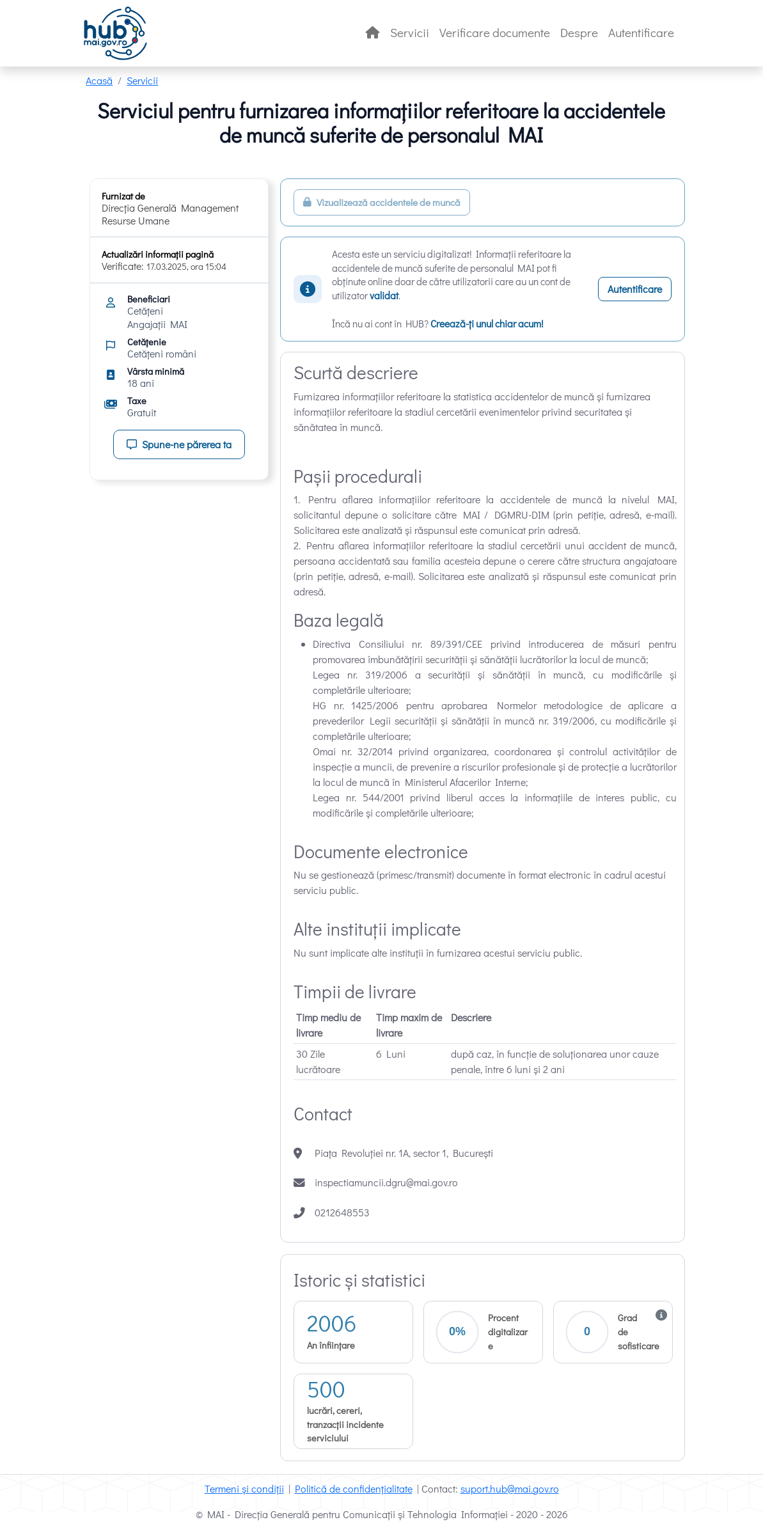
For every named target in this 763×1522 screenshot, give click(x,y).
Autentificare (641, 32)
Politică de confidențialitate (354, 1488)
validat (384, 295)
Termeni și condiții (244, 1488)
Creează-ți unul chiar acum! (487, 323)
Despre (579, 32)
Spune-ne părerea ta (179, 444)
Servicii (409, 32)
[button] (613, 1332)
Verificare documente (494, 32)
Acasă (99, 80)
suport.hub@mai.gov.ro (509, 1488)
